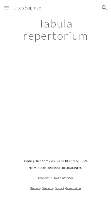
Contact (59, 188)
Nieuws (35, 188)
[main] (56, 29)
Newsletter (73, 188)
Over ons (47, 188)
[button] (6, 7)
